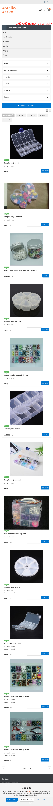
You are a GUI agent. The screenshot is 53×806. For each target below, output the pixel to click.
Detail (46, 276)
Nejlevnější (20, 115)
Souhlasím (11, 800)
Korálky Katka (9, 10)
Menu (47, 2)
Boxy (4, 32)
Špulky (5, 55)
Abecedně (6, 120)
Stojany (5, 51)
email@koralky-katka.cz (12, 782)
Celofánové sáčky (8, 37)
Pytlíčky (5, 46)
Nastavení (41, 800)
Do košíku (45, 171)
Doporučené (8, 115)
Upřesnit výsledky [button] (26, 105)
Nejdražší (32, 115)
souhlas (29, 791)
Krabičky (6, 41)
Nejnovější (43, 115)
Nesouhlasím (26, 800)
